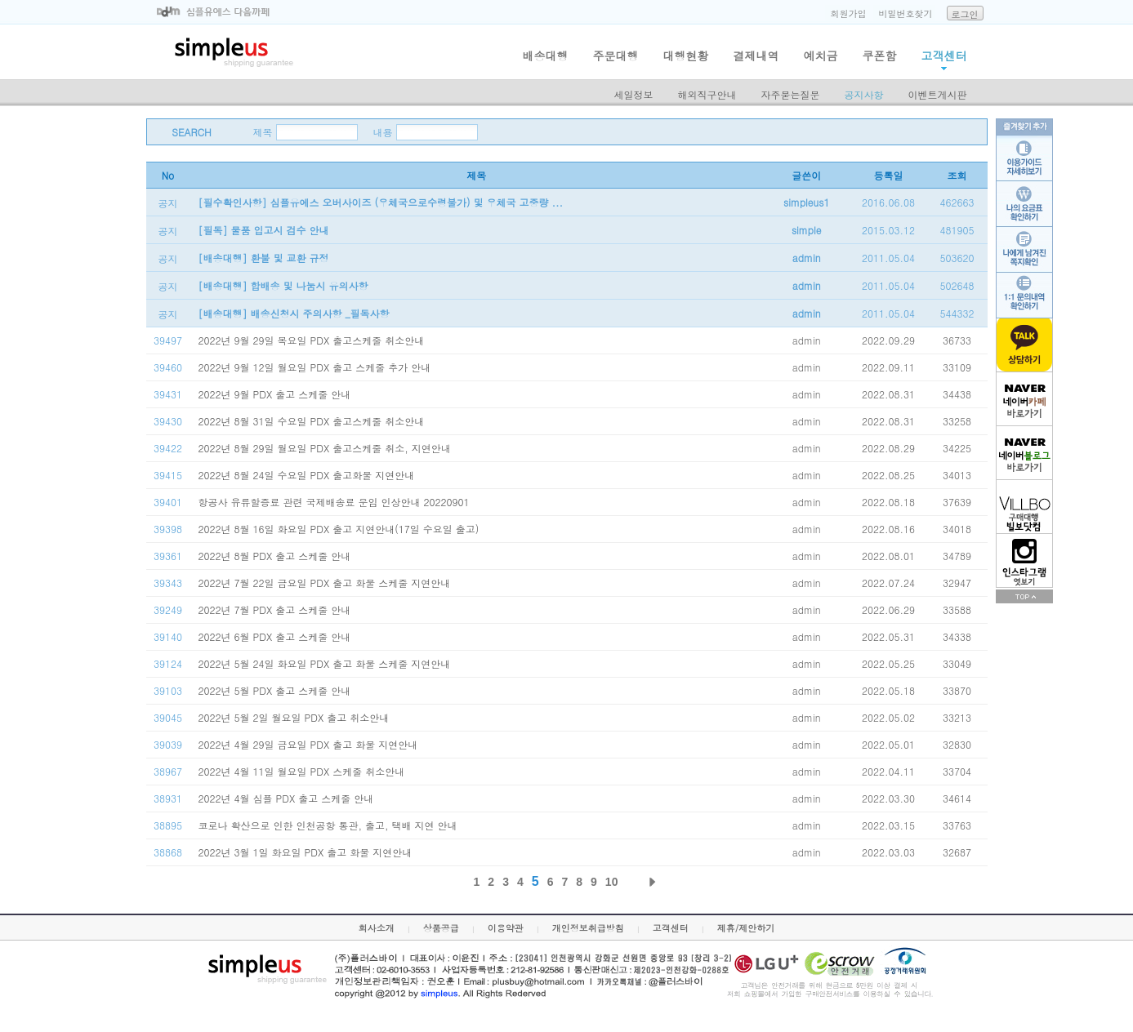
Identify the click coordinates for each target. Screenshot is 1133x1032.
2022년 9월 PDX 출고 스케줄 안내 (274, 394)
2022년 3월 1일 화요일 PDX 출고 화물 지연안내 (305, 852)
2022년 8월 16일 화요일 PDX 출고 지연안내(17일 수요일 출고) (339, 529)
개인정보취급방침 (588, 928)
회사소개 (377, 928)
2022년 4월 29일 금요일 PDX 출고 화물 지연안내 (308, 744)
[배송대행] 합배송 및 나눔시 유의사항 (283, 285)
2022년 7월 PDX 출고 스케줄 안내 (274, 609)
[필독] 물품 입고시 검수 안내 (263, 230)
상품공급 (441, 928)
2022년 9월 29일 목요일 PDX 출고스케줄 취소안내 (311, 340)
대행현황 (686, 55)
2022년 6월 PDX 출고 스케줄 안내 (274, 636)
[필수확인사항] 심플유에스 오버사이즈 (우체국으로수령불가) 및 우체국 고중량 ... (381, 202)
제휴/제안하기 (746, 928)
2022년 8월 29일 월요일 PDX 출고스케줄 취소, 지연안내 (324, 448)
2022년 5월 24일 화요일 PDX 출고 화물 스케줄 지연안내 (324, 663)
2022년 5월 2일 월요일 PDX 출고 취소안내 (294, 717)
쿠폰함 (880, 55)
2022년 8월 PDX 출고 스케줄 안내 (274, 556)
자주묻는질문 (790, 94)
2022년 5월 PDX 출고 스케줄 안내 (274, 690)
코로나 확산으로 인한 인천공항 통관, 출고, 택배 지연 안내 (327, 825)
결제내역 (756, 55)
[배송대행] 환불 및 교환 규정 (263, 258)
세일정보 (633, 94)
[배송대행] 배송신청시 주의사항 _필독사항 (294, 313)
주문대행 (616, 55)
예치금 (821, 55)
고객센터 (944, 55)
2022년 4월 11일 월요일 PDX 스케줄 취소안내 (301, 771)
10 (611, 881)
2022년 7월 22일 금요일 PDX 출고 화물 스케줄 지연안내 (324, 582)
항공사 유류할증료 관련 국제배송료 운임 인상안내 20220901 (334, 502)
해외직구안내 (707, 94)
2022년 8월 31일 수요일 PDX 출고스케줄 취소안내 (311, 421)
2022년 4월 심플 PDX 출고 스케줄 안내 (286, 798)
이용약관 (506, 928)
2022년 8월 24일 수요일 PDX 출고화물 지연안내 (306, 475)
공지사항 (864, 94)
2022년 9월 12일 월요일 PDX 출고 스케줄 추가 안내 (314, 367)
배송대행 (546, 55)
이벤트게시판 (937, 94)
